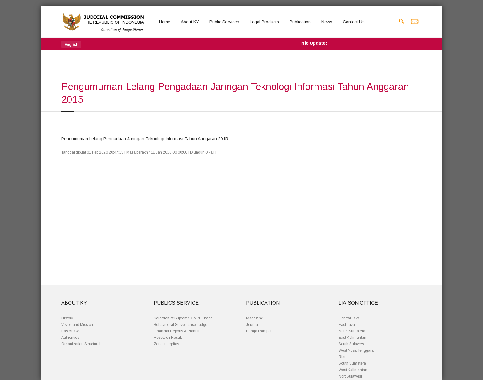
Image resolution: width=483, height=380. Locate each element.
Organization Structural (80, 344)
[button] (71, 44)
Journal (252, 324)
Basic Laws (70, 331)
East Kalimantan (352, 337)
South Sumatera (352, 363)
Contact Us (354, 21)
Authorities (70, 337)
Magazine (254, 318)
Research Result (168, 337)
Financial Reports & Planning (178, 331)
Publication (300, 21)
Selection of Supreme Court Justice (183, 318)
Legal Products (264, 21)
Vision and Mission (77, 324)
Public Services (224, 21)
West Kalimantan (353, 370)
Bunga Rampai (258, 331)
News (326, 21)
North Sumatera (352, 331)
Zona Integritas (166, 344)
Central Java (349, 318)
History (67, 318)
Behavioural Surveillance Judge (180, 324)
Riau (343, 357)
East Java (347, 324)
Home (164, 21)
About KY (190, 21)
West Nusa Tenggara (356, 350)
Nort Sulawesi (350, 376)
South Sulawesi (352, 344)
